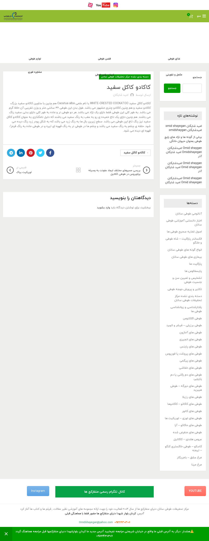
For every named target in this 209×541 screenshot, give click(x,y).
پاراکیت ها (195, 264)
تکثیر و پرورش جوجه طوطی (185, 289)
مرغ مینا (196, 465)
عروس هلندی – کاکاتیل (187, 439)
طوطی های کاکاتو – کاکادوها (185, 404)
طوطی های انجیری (190, 339)
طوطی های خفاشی (190, 368)
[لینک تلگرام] (11, 153)
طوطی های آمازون (190, 333)
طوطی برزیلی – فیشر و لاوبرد (184, 325)
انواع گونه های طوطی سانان (185, 250)
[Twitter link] (40, 153)
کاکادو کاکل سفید (134, 153)
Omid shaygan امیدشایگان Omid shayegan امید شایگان (183, 180)
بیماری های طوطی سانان (186, 257)
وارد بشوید (103, 208)
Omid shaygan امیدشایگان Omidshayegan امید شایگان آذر (184, 152)
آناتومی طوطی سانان (189, 214)
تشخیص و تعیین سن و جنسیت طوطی (187, 280)
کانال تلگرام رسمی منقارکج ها (104, 492)
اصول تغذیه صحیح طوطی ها (184, 232)
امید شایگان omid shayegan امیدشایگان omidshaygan (184, 128)
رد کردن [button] (6, 534)
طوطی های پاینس (191, 347)
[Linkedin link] (21, 153)
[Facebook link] (50, 153)
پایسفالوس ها (193, 271)
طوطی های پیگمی (191, 361)
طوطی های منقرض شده (187, 432)
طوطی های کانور (192, 411)
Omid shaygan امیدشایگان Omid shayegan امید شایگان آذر (183, 167)
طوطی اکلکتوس (192, 318)
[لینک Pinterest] (31, 153)
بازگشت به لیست (78, 170)
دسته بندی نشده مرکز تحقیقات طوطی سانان (188, 298)
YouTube (195, 491)
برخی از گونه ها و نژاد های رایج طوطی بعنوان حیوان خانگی (183, 139)
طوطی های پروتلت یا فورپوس (183, 354)
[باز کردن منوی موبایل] (201, 16)
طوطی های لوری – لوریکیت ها (183, 418)
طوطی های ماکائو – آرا (188, 425)
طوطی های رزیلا (192, 397)
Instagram (38, 491)
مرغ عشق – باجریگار (189, 458)
